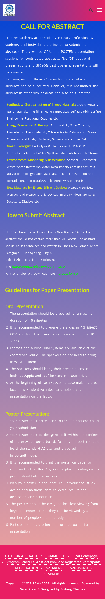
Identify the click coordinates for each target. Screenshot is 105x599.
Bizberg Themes (73, 589)
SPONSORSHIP (81, 568)
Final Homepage (85, 556)
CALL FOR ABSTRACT (21, 556)
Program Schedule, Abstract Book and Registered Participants (54, 562)
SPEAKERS (54, 568)
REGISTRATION (26, 568)
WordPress (28, 589)
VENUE (53, 574)
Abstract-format (67, 273)
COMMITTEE (55, 556)
